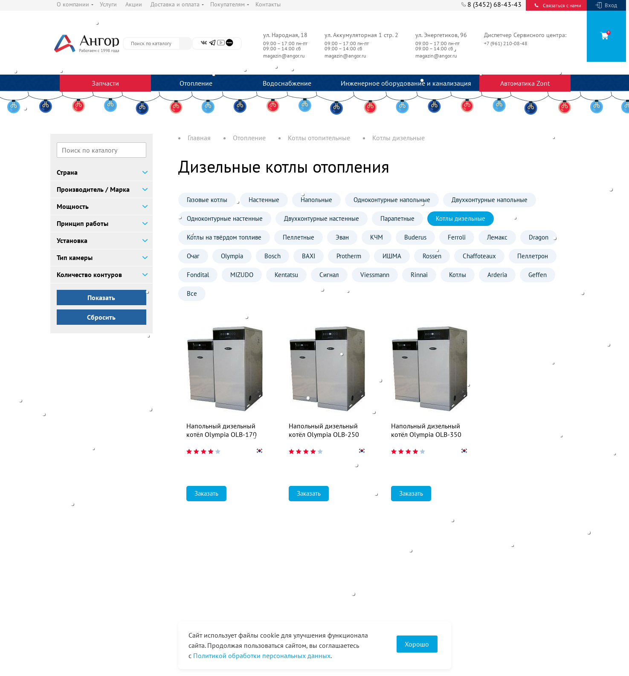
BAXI (308, 256)
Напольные (316, 200)
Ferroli (457, 237)
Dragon (538, 237)
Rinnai (419, 275)
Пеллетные (298, 237)
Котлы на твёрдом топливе (224, 237)
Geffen (537, 275)
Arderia (497, 275)
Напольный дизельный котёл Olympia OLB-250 (324, 430)
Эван (342, 237)
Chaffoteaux (479, 256)
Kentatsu (286, 275)
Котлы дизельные (460, 218)
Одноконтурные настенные (225, 218)
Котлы (457, 275)
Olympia (232, 256)
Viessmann (374, 275)
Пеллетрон (532, 256)
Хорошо (417, 644)
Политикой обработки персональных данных (261, 655)
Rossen (432, 256)
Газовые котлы (207, 200)
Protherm (348, 256)
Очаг (193, 256)
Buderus (415, 237)
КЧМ (376, 237)
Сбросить (101, 317)
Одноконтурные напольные (392, 200)
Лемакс (497, 237)
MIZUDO (241, 275)
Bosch (272, 256)
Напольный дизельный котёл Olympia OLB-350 (426, 430)
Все (192, 293)
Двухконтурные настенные (321, 218)
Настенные (264, 200)
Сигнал (329, 275)
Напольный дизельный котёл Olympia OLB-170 (221, 430)
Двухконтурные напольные (490, 200)
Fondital (198, 275)
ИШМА (392, 256)
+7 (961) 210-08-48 (506, 43)
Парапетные (397, 218)
